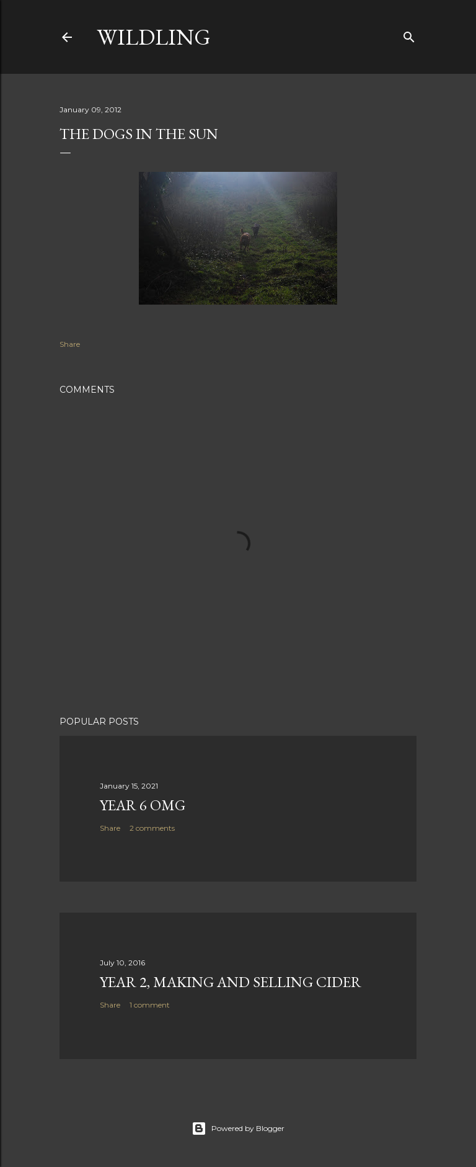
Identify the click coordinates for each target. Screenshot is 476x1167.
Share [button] (70, 344)
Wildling (154, 36)
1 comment (150, 1004)
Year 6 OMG (142, 805)
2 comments (152, 828)
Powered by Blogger (238, 1128)
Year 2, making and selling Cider (230, 981)
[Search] (409, 34)
